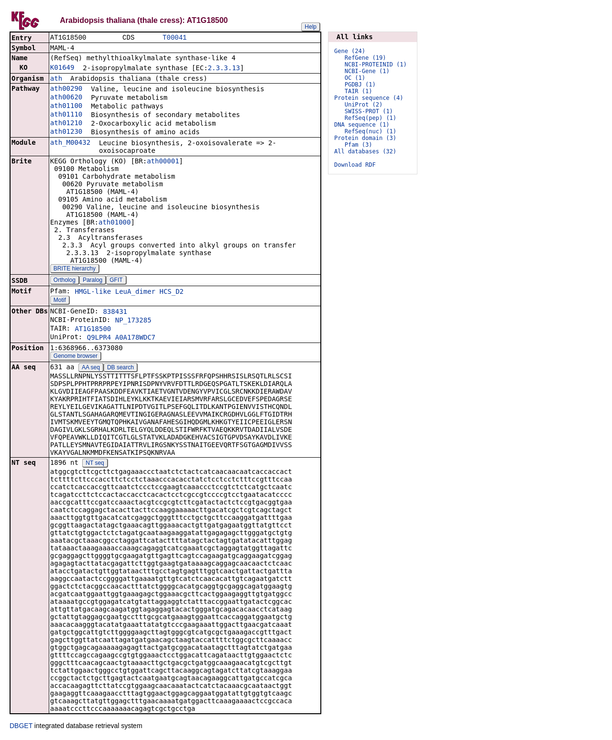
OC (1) (355, 78)
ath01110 (66, 115)
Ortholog (65, 281)
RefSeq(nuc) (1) (370, 131)
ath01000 (114, 223)
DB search (120, 368)
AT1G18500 (93, 329)
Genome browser (76, 357)
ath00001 (163, 162)
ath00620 (66, 98)
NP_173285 (133, 321)
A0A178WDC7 (135, 338)
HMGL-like (93, 292)
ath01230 (66, 132)
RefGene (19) (365, 57)
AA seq (91, 368)
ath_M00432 (70, 143)
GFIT (115, 281)
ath (56, 79)
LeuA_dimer (135, 292)
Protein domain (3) (365, 138)
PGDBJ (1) (360, 84)
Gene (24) (349, 51)
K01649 (62, 68)
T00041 (174, 38)
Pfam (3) (358, 144)
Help (311, 26)
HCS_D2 (171, 292)
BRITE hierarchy (75, 269)
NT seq (95, 464)
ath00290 (66, 89)
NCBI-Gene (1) (367, 71)
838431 (115, 312)
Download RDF (355, 164)
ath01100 (66, 106)
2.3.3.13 (224, 69)
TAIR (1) (358, 91)
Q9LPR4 (99, 338)
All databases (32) (365, 151)
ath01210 (66, 124)
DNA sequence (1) (362, 124)
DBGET (21, 726)
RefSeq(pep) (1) (370, 118)
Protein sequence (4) (369, 98)
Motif (60, 301)
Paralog (92, 281)
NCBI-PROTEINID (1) (376, 64)
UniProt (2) (363, 104)
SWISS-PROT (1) (369, 111)
